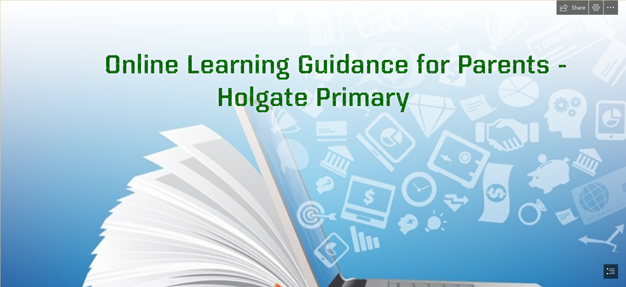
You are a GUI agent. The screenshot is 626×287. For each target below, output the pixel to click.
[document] (313, 143)
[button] (572, 7)
